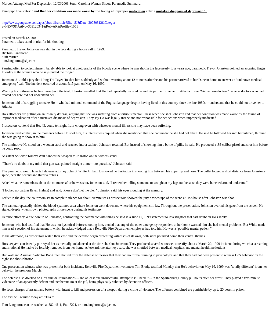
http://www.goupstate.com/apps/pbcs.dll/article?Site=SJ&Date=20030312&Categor (58, 22)
